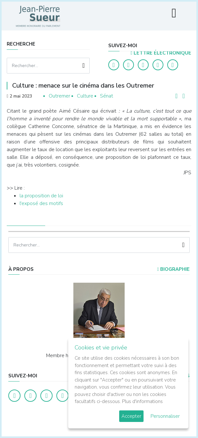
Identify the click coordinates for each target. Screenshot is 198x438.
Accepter (131, 416)
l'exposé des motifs (41, 203)
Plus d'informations (142, 401)
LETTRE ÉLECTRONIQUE (160, 53)
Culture (85, 95)
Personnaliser (165, 416)
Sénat (106, 95)
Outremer (59, 95)
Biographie (173, 269)
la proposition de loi (41, 195)
